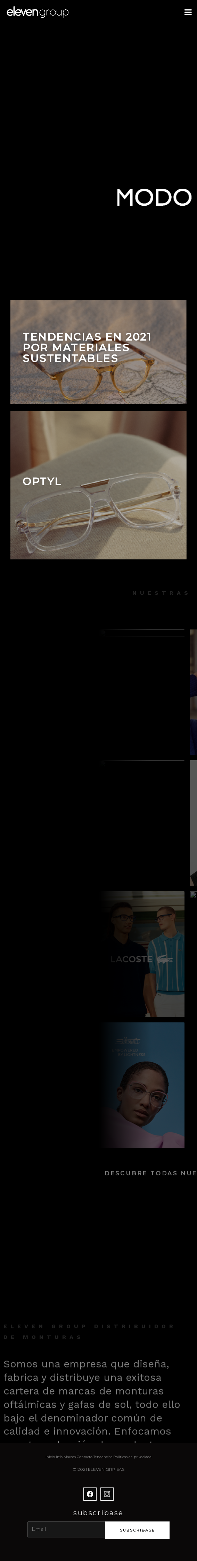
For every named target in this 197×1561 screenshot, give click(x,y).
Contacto (84, 1457)
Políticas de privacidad (132, 1457)
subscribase (137, 1530)
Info (59, 1457)
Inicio (50, 1457)
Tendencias (102, 1457)
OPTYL (42, 481)
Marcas (70, 1457)
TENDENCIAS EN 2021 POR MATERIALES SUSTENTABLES (87, 348)
